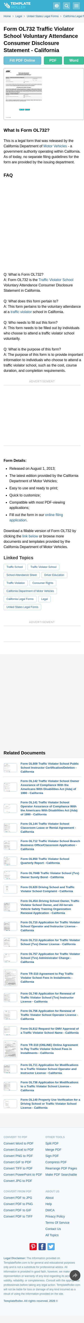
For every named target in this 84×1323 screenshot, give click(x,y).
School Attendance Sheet (21, 575)
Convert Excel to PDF (19, 1149)
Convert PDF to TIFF (18, 1216)
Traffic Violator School (56, 280)
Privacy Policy (55, 1216)
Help (48, 1204)
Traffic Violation (15, 583)
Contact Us (53, 1229)
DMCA (50, 1210)
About (49, 1197)
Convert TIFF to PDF (18, 1168)
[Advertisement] (42, 225)
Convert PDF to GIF (17, 1210)
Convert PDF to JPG (18, 1197)
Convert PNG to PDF (18, 1156)
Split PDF (52, 1143)
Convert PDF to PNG (18, 1204)
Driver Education (54, 575)
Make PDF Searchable (61, 1174)
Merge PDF (53, 1149)
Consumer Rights (42, 583)
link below (30, 536)
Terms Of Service (57, 1222)
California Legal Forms (20, 599)
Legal (44, 599)
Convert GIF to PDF (17, 1162)
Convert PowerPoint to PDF (23, 1174)
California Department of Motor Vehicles (30, 591)
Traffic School (14, 567)
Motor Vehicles (55, 146)
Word (74, 60)
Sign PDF (52, 1156)
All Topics (52, 1235)
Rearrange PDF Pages (61, 1168)
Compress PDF (56, 1162)
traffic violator (21, 312)
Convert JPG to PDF (18, 1181)
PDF (52, 60)
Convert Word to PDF (19, 1143)
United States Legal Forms (22, 607)
